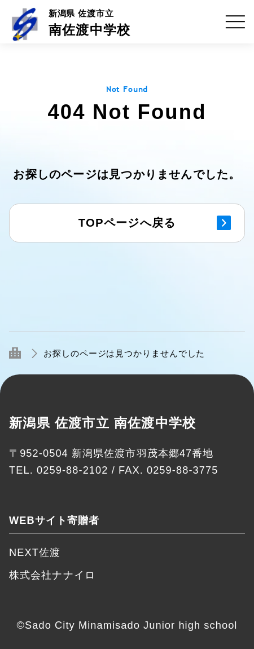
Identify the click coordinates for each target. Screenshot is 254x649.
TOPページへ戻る (127, 223)
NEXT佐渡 (34, 552)
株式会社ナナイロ (52, 575)
